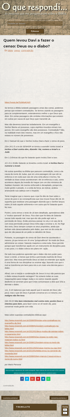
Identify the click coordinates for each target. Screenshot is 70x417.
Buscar (35, 31)
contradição (27, 50)
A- (65, 413)
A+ (65, 410)
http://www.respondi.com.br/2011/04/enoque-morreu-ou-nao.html (33, 348)
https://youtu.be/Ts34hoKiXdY (18, 102)
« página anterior (10, 398)
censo (17, 50)
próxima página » (59, 398)
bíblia (10, 50)
